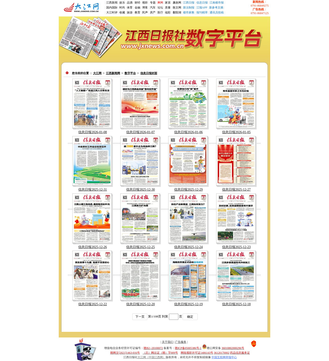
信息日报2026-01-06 (188, 132)
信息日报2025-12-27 (236, 189)
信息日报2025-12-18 (236, 304)
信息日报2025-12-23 (236, 247)
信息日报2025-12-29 (188, 189)
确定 (190, 316)
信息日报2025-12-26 (92, 247)
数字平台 (130, 73)
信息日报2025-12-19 (188, 304)
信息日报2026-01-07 (140, 132)
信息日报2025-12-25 (140, 247)
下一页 (140, 316)
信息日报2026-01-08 (92, 132)
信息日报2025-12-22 (92, 304)
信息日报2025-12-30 (140, 189)
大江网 (97, 73)
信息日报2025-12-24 (188, 247)
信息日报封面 (148, 73)
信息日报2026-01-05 (236, 132)
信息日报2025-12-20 (140, 304)
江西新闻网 (113, 73)
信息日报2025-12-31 (92, 189)
